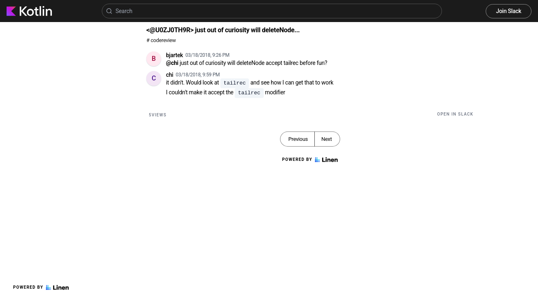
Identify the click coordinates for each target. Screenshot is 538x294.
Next (326, 139)
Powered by (41, 287)
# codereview (161, 40)
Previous (298, 139)
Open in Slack (455, 114)
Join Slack (508, 11)
